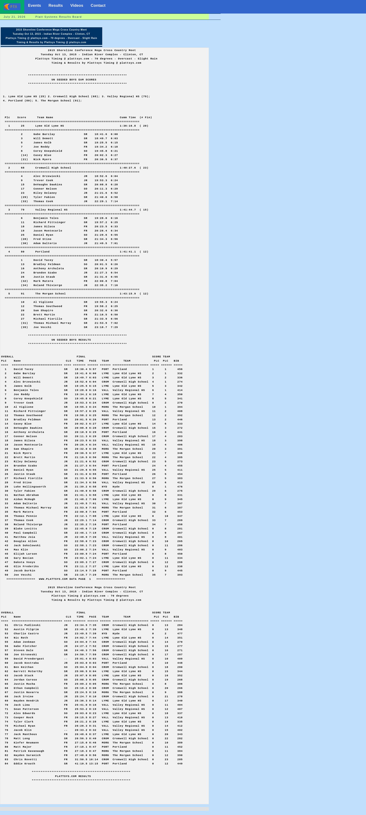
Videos (76, 5)
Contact (98, 5)
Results (56, 5)
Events (34, 5)
